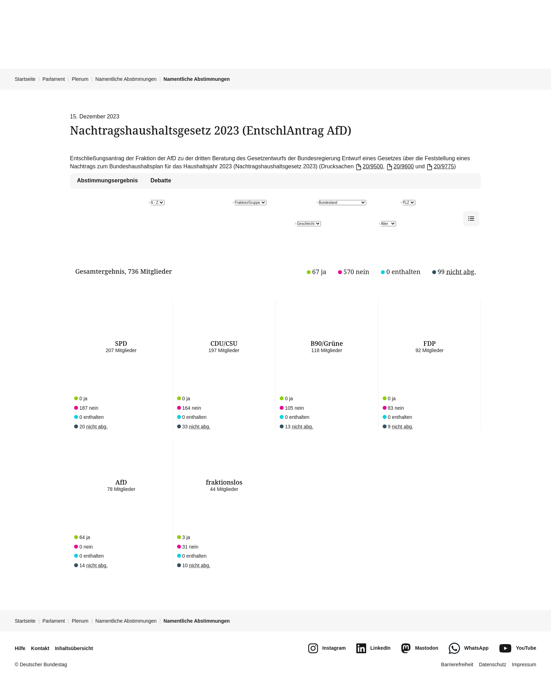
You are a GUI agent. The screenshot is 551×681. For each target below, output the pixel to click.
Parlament (54, 79)
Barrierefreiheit (457, 664)
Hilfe (20, 648)
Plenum (80, 79)
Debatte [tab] (160, 180)
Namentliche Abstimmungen (125, 79)
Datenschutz (492, 664)
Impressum (524, 664)
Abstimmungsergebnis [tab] (107, 180)
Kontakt (40, 648)
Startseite (25, 79)
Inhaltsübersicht (74, 648)
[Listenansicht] (471, 218)
